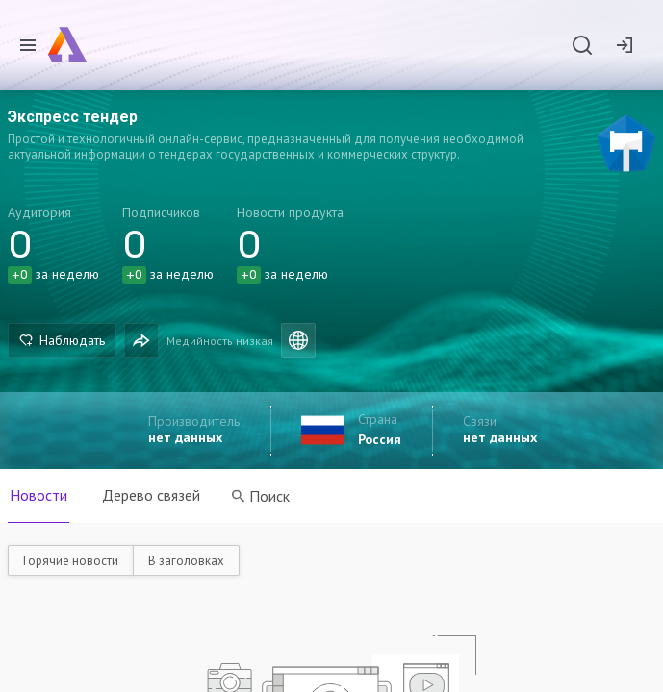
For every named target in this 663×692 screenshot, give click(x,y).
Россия (379, 439)
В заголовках (186, 561)
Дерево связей (151, 495)
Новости (38, 495)
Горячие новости (70, 561)
